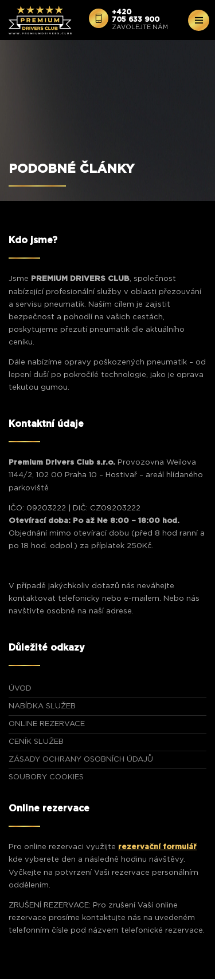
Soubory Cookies (46, 777)
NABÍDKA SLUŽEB (42, 706)
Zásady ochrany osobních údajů (81, 759)
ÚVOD (20, 688)
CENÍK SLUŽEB (36, 742)
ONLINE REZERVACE (47, 724)
